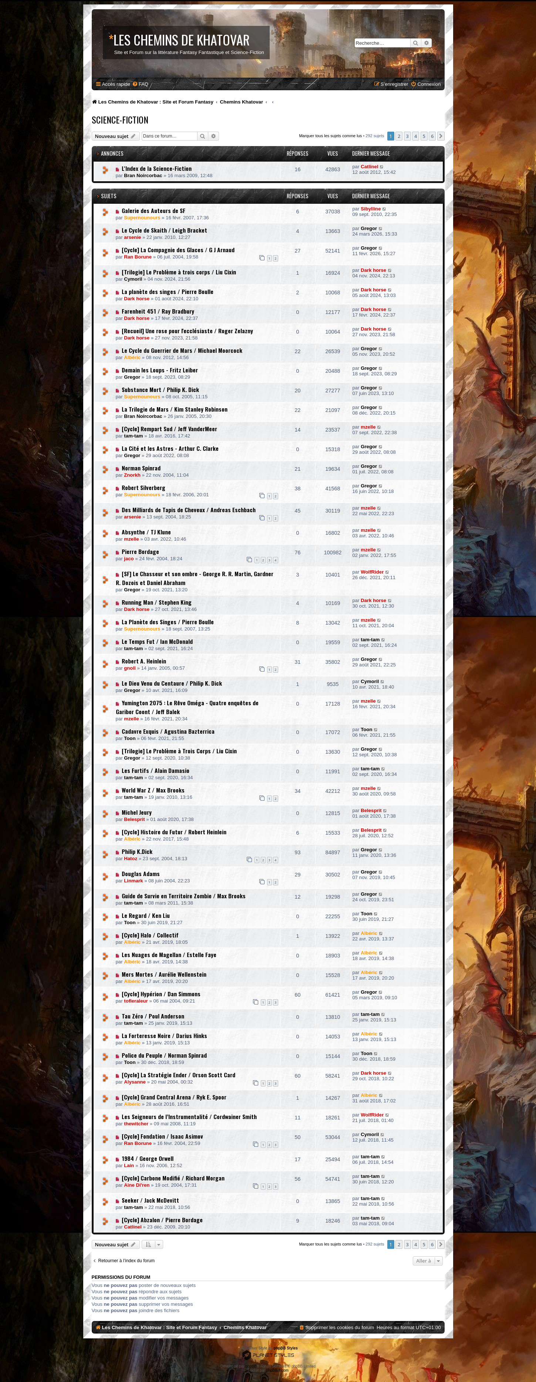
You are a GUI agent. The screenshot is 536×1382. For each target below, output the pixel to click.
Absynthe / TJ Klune (146, 531)
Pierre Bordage (140, 551)
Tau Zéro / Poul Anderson (153, 1015)
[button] (441, 136)
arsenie (132, 237)
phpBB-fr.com (277, 1370)
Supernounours (142, 217)
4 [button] (415, 136)
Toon (129, 738)
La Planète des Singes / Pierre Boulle (168, 621)
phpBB (251, 1366)
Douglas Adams (141, 873)
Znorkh (132, 475)
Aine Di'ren (136, 1185)
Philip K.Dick (137, 851)
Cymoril (133, 279)
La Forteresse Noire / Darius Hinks (164, 1035)
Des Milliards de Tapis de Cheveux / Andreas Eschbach (189, 509)
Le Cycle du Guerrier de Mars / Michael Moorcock (182, 350)
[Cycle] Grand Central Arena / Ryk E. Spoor (174, 1096)
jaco (129, 558)
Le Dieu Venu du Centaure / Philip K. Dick (172, 683)
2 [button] (399, 136)
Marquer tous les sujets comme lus (330, 136)
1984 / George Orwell (147, 1158)
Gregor (369, 228)
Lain (129, 1165)
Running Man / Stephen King (157, 602)
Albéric (132, 357)
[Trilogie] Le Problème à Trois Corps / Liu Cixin (179, 750)
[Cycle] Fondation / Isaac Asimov (162, 1136)
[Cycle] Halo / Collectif (150, 934)
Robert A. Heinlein (144, 660)
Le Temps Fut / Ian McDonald (157, 641)
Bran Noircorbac (143, 175)
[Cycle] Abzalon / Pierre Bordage (162, 1219)
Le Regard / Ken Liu (146, 915)
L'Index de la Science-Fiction (157, 168)
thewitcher (136, 1123)
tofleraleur (136, 1001)
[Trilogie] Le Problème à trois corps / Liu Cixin (179, 271)
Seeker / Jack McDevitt (150, 1200)
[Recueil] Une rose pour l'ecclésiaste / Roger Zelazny (187, 330)
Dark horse (373, 270)
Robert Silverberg (143, 487)
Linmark (133, 880)
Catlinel (369, 166)
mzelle (368, 427)
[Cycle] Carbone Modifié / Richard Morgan (173, 1177)
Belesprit (134, 819)
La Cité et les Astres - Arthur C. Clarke (170, 448)
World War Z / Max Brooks (153, 789)
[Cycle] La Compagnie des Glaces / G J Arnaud (178, 249)
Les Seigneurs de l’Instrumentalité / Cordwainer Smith (189, 1116)
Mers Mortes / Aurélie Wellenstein (164, 974)
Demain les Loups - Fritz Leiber (160, 369)
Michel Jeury (137, 812)
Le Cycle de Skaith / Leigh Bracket (164, 230)
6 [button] (432, 136)
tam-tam (133, 436)
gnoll (130, 668)
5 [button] (424, 136)
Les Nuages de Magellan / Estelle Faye (169, 954)
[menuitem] (140, 84)
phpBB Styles (286, 1348)
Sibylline (371, 209)
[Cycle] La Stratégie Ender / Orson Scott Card (178, 1074)
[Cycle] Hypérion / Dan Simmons (161, 993)
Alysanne (135, 1082)
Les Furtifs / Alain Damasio (155, 770)
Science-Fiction (120, 119)
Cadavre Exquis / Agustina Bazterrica (168, 731)
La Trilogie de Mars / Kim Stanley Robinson (174, 409)
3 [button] (407, 136)
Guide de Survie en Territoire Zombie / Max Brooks (184, 895)
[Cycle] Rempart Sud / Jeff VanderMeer (169, 428)
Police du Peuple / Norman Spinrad (164, 1055)
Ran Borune (138, 257)
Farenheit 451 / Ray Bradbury (158, 311)
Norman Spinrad (141, 467)
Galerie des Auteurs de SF (153, 210)
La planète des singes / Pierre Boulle (167, 291)
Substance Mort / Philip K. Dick (160, 389)
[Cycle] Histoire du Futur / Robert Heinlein (174, 831)
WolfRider (372, 572)
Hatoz (130, 858)
